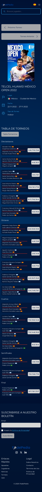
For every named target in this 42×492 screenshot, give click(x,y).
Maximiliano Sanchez (9, 173)
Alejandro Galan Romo (9, 225)
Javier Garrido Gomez (9, 198)
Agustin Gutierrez (8, 250)
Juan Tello (5, 264)
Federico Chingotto (8, 196)
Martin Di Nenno (7, 334)
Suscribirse (8, 436)
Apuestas (5, 465)
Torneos (4, 475)
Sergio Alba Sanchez (9, 190)
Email (3, 421)
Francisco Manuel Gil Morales (12, 208)
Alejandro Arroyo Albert (10, 151)
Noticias (4, 472)
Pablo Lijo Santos (8, 215)
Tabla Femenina (10, 134)
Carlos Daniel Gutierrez (10, 294)
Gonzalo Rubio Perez (9, 153)
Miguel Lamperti (7, 166)
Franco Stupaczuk (8, 255)
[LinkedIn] (25, 452)
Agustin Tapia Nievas (9, 292)
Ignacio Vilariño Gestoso (10, 161)
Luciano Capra (7, 171)
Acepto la (17, 430)
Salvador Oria (6, 147)
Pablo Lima (6, 257)
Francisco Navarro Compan (11, 262)
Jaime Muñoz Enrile (8, 159)
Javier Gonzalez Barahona (10, 178)
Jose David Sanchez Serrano (11, 201)
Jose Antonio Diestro (9, 183)
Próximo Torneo (13, 27)
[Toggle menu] (39, 4)
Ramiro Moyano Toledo (10, 210)
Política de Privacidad (20, 430)
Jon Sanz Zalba (7, 287)
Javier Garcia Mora (8, 176)
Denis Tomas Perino (9, 188)
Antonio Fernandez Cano (10, 185)
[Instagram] (16, 452)
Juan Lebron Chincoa (9, 227)
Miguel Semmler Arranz (10, 203)
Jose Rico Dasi (7, 252)
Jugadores (5, 469)
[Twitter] (21, 452)
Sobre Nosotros (32, 462)
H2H (3, 478)
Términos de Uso (32, 469)
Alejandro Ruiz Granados (10, 242)
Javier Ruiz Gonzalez (9, 213)
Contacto (29, 465)
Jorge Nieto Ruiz (7, 336)
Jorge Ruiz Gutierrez (9, 149)
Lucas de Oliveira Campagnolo (12, 289)
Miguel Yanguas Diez (9, 164)
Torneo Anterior (29, 36)
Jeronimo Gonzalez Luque (11, 244)
